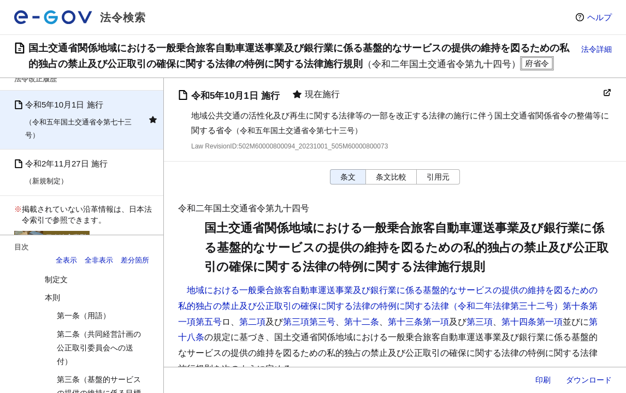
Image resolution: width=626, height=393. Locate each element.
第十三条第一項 (418, 321)
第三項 (479, 321)
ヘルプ (599, 17)
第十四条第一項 (532, 321)
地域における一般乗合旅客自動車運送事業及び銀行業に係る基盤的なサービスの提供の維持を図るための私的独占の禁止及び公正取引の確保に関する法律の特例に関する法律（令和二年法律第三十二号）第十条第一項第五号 (388, 305)
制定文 (56, 279)
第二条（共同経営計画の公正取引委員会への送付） (99, 348)
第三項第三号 (309, 321)
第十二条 (361, 321)
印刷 (543, 380)
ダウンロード (589, 380)
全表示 (66, 260)
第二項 (252, 321)
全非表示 (99, 260)
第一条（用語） (83, 315)
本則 (52, 297)
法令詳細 (596, 49)
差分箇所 (135, 260)
